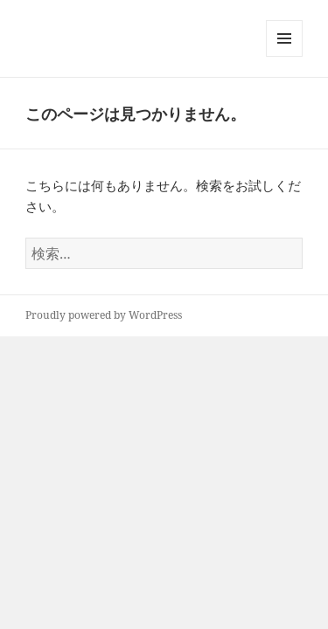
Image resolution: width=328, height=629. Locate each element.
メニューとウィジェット (284, 56)
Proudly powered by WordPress (103, 315)
